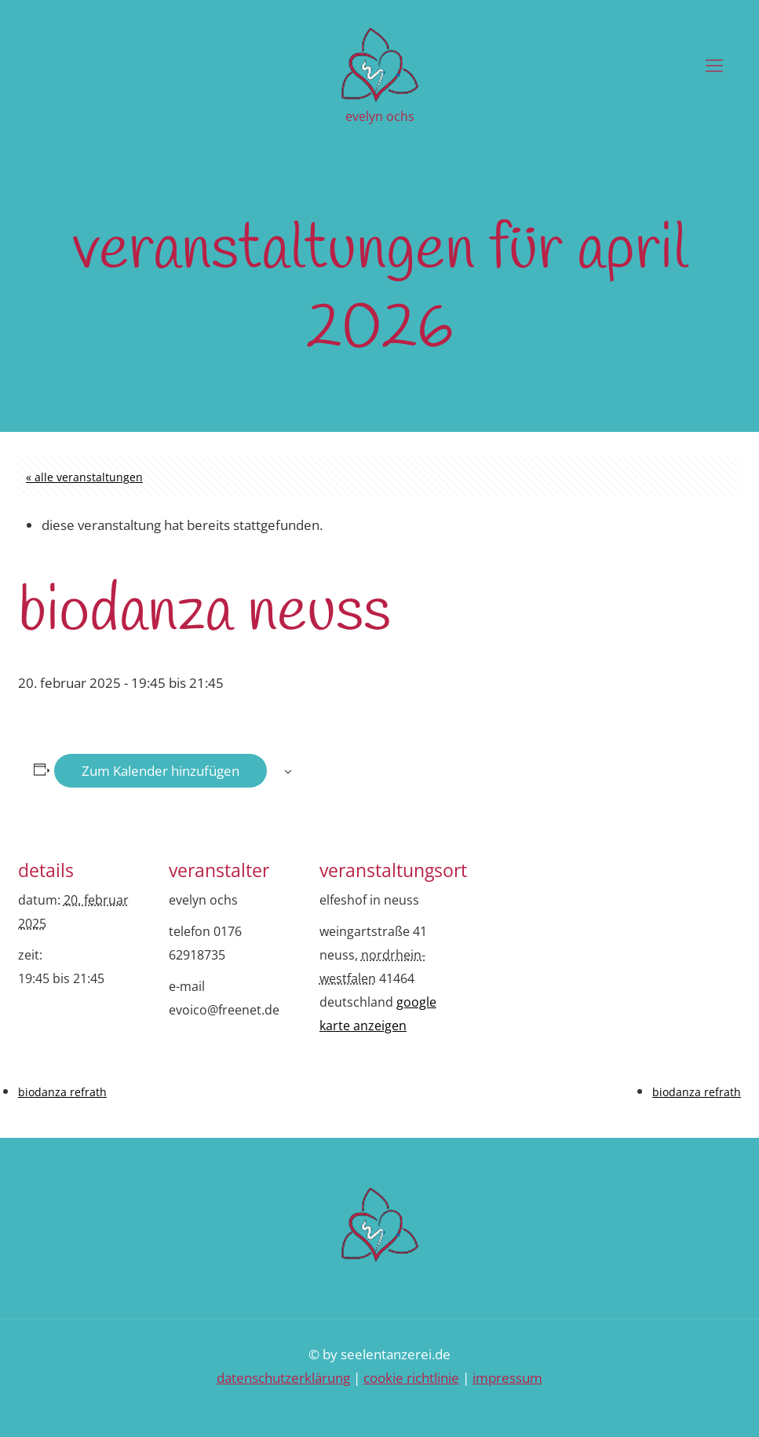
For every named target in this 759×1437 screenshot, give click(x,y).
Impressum (507, 1378)
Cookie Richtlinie (411, 1378)
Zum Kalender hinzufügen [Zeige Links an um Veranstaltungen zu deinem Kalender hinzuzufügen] (160, 771)
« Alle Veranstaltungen (84, 477)
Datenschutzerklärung (283, 1378)
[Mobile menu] (714, 64)
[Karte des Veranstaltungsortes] (553, 941)
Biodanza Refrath (62, 1091)
